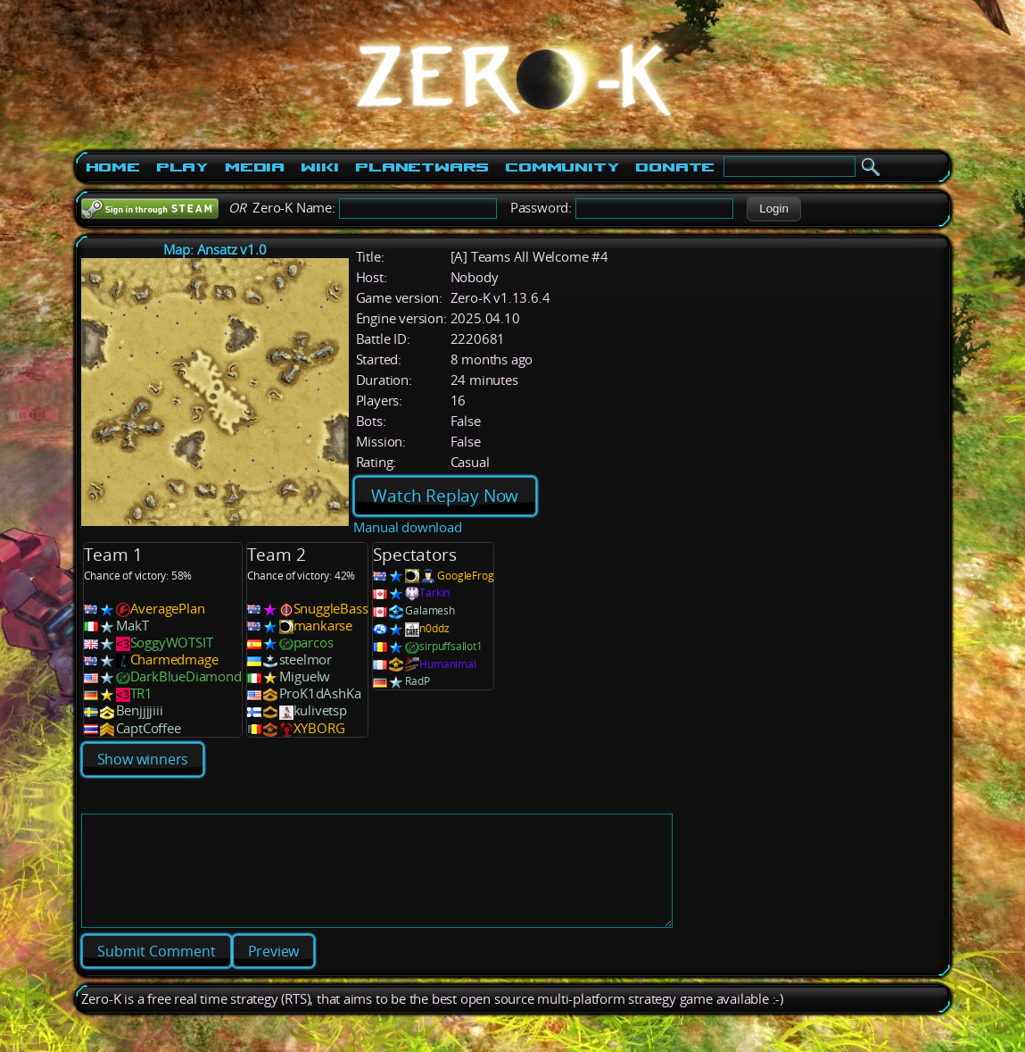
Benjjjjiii (139, 710)
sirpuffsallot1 (450, 646)
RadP (417, 681)
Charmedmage (174, 659)
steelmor (305, 659)
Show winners (143, 759)
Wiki (320, 167)
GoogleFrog (465, 575)
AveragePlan (167, 608)
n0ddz (434, 628)
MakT (132, 625)
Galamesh (429, 610)
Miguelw (305, 676)
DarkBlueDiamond (186, 676)
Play (182, 167)
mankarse (322, 625)
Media (255, 167)
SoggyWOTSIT (171, 642)
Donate (675, 167)
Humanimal (447, 664)
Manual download (407, 527)
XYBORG (319, 728)
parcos (313, 642)
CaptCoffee (148, 728)
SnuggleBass (330, 608)
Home (113, 167)
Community (562, 167)
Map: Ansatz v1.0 (215, 249)
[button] (774, 208)
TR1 (141, 693)
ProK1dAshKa (320, 693)
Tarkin (434, 592)
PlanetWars (422, 167)
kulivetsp (320, 710)
